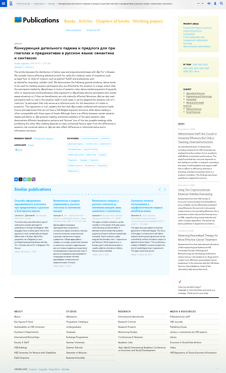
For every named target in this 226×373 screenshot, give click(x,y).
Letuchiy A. (29, 67)
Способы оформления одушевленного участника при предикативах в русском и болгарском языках (32, 206)
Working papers (148, 21)
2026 (195, 64)
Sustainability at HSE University (29, 326)
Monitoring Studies (127, 331)
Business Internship (75, 357)
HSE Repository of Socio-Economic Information (193, 352)
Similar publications (32, 189)
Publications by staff (180, 316)
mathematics (202, 40)
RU (199, 3)
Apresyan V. (19, 67)
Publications (41, 20)
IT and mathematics (192, 37)
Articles (86, 21)
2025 (200, 64)
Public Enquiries (21, 357)
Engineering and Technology (199, 96)
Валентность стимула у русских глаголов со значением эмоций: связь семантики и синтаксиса (106, 206)
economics (207, 27)
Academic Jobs (125, 342)
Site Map (65, 369)
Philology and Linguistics (43, 138)
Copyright (42, 369)
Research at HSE (93, 30)
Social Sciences (193, 111)
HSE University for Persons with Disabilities (35, 352)
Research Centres (127, 321)
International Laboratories (131, 316)
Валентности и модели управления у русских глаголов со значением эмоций (66, 206)
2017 (191, 71)
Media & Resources (183, 311)
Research (124, 311)
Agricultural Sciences (195, 93)
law (202, 37)
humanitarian (189, 33)
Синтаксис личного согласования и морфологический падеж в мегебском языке (147, 206)
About (18, 311)
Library (173, 337)
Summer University (75, 342)
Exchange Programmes (77, 337)
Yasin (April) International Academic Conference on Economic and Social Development (142, 349)
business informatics (192, 27)
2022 (191, 68)
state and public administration (197, 46)
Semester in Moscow (76, 352)
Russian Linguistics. (22, 63)
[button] (82, 194)
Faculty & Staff (21, 342)
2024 (205, 64)
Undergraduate (73, 326)
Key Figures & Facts (23, 321)
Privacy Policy (54, 369)
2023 (185, 68)
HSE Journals (176, 321)
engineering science (192, 30)
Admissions (71, 316)
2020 (201, 68)
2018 (185, 71)
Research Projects (127, 326)
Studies (71, 311)
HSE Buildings (20, 347)
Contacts (33, 369)
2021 (196, 68)
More (196, 71)
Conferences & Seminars (130, 337)
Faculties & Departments (26, 331)
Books (69, 21)
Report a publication (73, 30)
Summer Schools (74, 347)
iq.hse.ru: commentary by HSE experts (188, 331)
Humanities (191, 99)
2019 (207, 68)
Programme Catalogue (77, 321)
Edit (217, 368)
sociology (187, 43)
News (181, 124)
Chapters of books (112, 21)
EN (202, 3)
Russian (31, 145)
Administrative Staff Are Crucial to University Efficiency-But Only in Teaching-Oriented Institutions (197, 138)
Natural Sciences (193, 108)
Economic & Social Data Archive (185, 342)
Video (173, 347)
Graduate (71, 331)
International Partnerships (26, 337)
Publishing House (178, 326)
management (189, 40)
